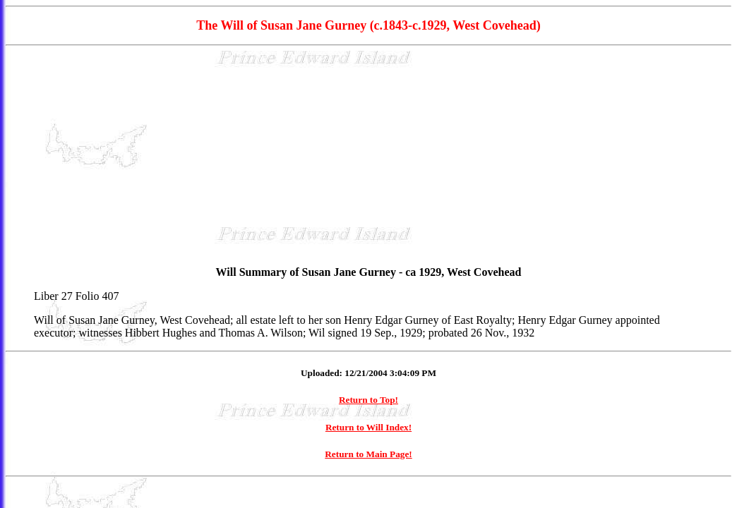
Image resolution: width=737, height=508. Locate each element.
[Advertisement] (368, 156)
